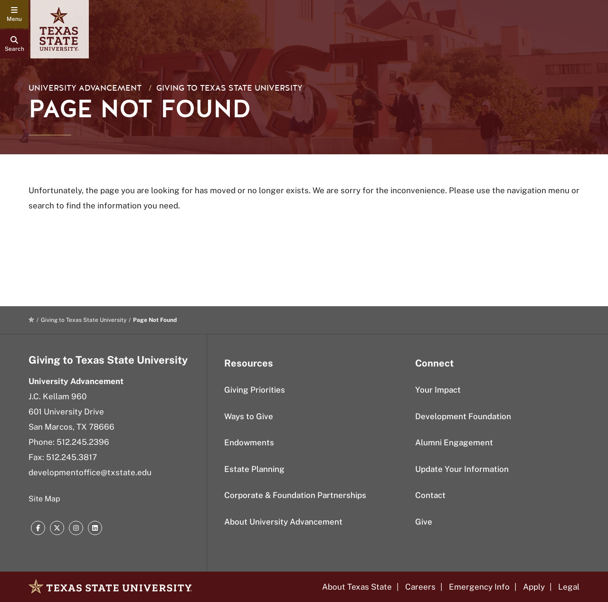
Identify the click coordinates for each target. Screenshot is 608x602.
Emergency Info (479, 587)
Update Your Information (462, 469)
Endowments (249, 442)
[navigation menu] (14, 14)
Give (423, 522)
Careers (420, 587)
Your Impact (438, 390)
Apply (534, 587)
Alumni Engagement (454, 442)
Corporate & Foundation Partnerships (295, 495)
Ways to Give (248, 416)
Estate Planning (254, 469)
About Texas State (357, 587)
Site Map (44, 498)
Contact (430, 495)
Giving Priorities (254, 390)
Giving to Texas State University (229, 88)
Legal (569, 587)
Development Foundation (463, 416)
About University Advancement (283, 522)
